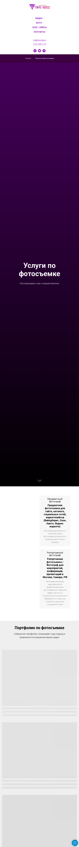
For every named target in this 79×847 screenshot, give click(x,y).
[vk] (35, 50)
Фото (39, 23)
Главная (28, 58)
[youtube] (39, 50)
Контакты (39, 32)
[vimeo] (44, 50)
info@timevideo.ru (39, 40)
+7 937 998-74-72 (39, 44)
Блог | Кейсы (40, 27)
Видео (39, 18)
